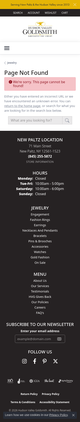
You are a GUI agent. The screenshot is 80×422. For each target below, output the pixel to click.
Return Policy (29, 394)
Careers (40, 307)
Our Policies (39, 302)
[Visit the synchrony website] (66, 381)
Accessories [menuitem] (40, 246)
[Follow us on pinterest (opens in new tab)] (45, 361)
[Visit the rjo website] (10, 381)
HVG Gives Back (40, 297)
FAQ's (40, 313)
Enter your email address (40, 331)
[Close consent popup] (73, 415)
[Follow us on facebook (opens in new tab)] (34, 361)
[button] (17, 13)
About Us (40, 281)
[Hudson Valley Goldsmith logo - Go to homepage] (40, 29)
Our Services (40, 286)
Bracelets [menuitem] (40, 236)
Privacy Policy (50, 394)
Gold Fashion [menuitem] (40, 257)
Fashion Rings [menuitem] (40, 220)
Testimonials (40, 291)
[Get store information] (40, 162)
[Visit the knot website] (49, 381)
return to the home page (22, 106)
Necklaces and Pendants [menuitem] (40, 230)
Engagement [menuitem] (40, 214)
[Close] (74, 4)
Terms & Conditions (22, 402)
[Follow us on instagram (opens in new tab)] (24, 361)
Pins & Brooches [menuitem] (40, 241)
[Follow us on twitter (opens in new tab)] (55, 361)
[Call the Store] (40, 156)
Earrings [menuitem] (40, 225)
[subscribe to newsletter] (59, 339)
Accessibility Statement (54, 402)
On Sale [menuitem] (40, 263)
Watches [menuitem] (40, 252)
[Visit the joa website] (21, 381)
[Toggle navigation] (7, 48)
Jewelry (12, 63)
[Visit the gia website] (34, 381)
